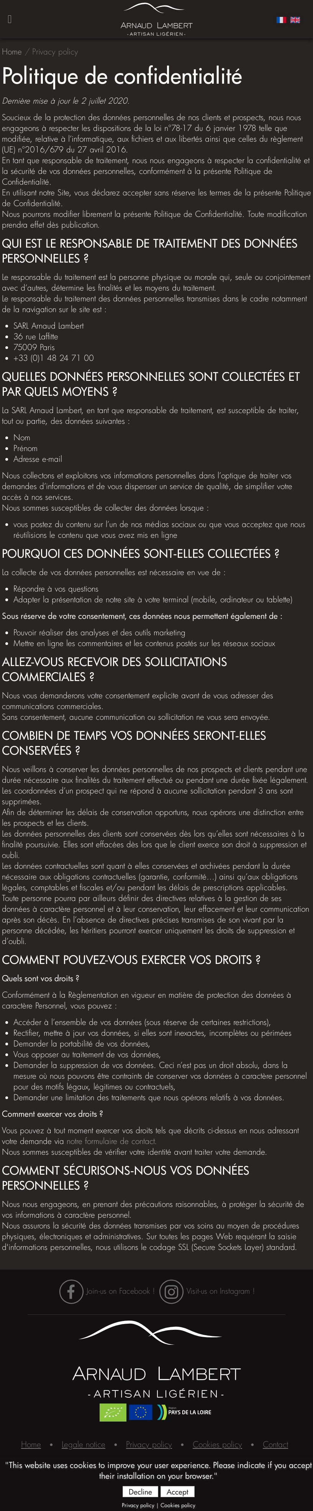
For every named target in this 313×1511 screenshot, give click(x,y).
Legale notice (83, 1444)
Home (12, 51)
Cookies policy (178, 1505)
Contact (275, 1444)
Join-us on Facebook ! (107, 1291)
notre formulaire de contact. (112, 1141)
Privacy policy (138, 1505)
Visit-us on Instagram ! (207, 1291)
